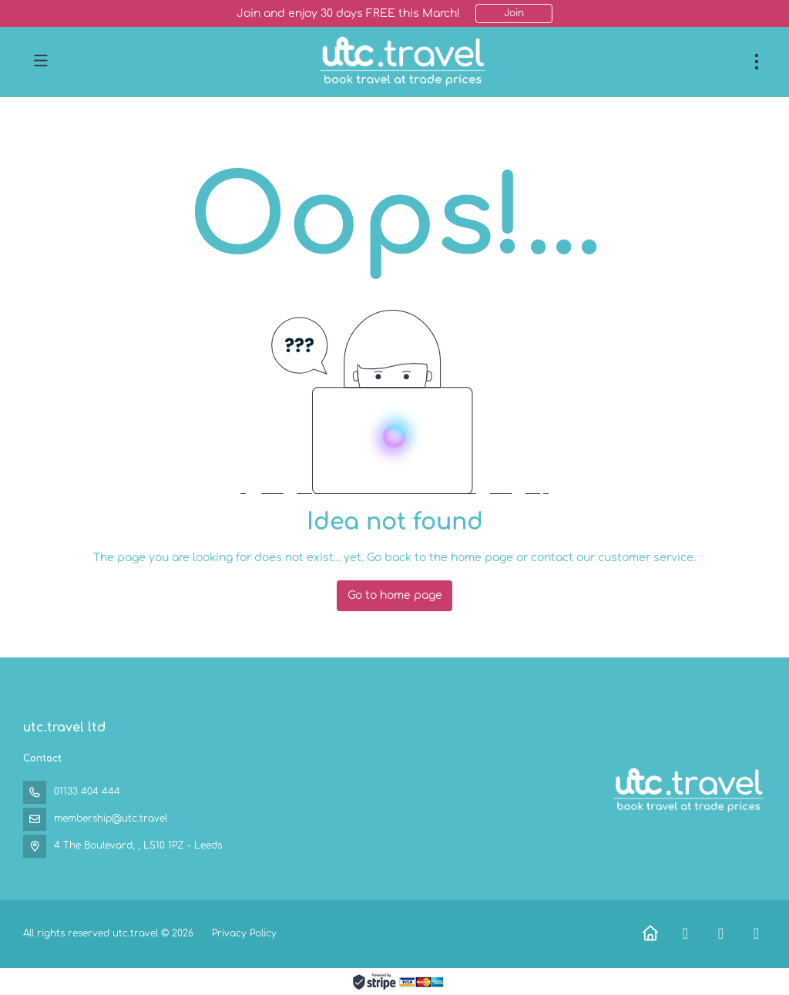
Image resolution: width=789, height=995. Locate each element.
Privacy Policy (244, 933)
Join (514, 13)
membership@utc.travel (110, 818)
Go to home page (394, 595)
